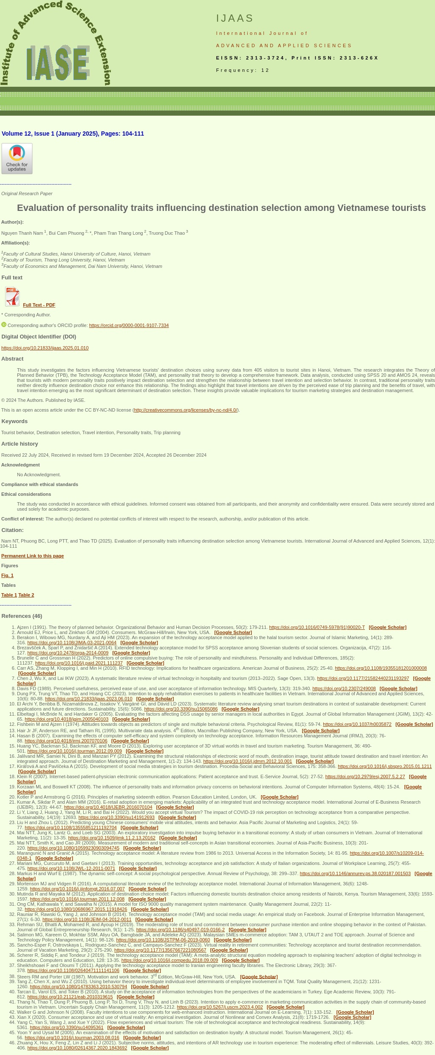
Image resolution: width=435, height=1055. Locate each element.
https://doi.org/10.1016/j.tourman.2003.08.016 (72, 1037)
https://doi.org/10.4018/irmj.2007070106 (66, 740)
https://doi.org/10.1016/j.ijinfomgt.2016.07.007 (77, 888)
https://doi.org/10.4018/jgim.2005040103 (66, 719)
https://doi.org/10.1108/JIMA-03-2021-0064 (71, 642)
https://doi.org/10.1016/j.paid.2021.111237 (79, 662)
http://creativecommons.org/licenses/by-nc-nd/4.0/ (185, 409)
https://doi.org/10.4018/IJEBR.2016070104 (108, 807)
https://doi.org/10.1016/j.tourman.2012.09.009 (74, 751)
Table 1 (9, 594)
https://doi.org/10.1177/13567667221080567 (160, 950)
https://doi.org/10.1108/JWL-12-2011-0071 (71, 868)
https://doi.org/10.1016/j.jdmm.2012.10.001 (247, 761)
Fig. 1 (7, 575)
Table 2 (26, 594)
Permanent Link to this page (32, 555)
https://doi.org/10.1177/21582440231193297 (363, 678)
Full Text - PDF (39, 304)
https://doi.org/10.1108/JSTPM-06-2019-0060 (163, 939)
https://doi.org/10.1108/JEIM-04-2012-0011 (87, 919)
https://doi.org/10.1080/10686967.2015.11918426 (76, 909)
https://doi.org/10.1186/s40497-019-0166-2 (180, 929)
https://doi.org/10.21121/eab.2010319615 (70, 996)
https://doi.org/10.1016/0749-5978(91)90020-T (317, 627)
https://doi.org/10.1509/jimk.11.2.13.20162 (111, 837)
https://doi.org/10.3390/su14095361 (67, 1027)
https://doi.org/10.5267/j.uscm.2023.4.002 (220, 1007)
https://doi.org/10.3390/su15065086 (181, 708)
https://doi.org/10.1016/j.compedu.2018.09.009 (169, 960)
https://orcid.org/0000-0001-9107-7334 (129, 325)
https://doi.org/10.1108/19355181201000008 (381, 668)
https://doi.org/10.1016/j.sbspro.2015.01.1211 (385, 766)
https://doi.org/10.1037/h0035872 (357, 724)
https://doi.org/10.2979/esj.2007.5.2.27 (365, 776)
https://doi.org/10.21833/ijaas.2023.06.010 (89, 698)
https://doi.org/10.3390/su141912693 (117, 817)
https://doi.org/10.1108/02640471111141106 (73, 970)
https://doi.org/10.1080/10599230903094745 (73, 847)
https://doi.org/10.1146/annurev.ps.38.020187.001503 (355, 873)
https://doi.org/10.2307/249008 (344, 688)
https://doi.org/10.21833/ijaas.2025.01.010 (45, 347)
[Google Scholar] (388, 627)
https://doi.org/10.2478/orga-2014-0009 (67, 652)
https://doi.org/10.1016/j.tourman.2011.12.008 (77, 898)
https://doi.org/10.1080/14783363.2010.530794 (78, 986)
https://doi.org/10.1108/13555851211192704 (71, 827)
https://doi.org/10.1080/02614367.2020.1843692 (77, 1047)
